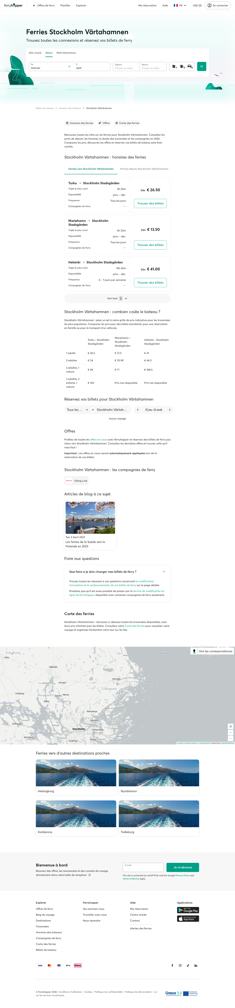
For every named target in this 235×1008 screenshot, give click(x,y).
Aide (165, 5)
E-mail (128, 865)
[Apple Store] (188, 918)
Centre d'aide (138, 914)
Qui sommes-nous (93, 908)
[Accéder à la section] (79, 123)
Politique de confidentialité (108, 991)
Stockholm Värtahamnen (99, 108)
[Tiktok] (188, 965)
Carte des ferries (135, 625)
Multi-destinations (66, 52)
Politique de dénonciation (138, 991)
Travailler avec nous (95, 914)
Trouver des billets (150, 203)
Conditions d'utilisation (70, 991)
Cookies (88, 991)
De (32, 64)
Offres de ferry (44, 5)
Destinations (43, 920)
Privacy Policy (182, 875)
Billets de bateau (45, 108)
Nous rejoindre (91, 920)
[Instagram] (180, 965)
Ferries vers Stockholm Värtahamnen (91, 168)
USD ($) (197, 5)
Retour (49, 52)
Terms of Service (131, 878)
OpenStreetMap (227, 743)
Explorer (81, 5)
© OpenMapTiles (204, 743)
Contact (135, 920)
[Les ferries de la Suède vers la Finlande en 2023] (90, 525)
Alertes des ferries (141, 928)
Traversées (42, 926)
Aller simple (35, 52)
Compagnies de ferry (48, 938)
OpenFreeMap (191, 743)
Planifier (65, 5)
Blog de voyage (45, 914)
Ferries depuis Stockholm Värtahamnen (144, 168)
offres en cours (98, 439)
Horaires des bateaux (70, 108)
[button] (93, 410)
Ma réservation (147, 5)
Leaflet (180, 743)
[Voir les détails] (89, 875)
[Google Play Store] (188, 910)
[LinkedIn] (196, 965)
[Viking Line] (76, 480)
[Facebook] (172, 965)
